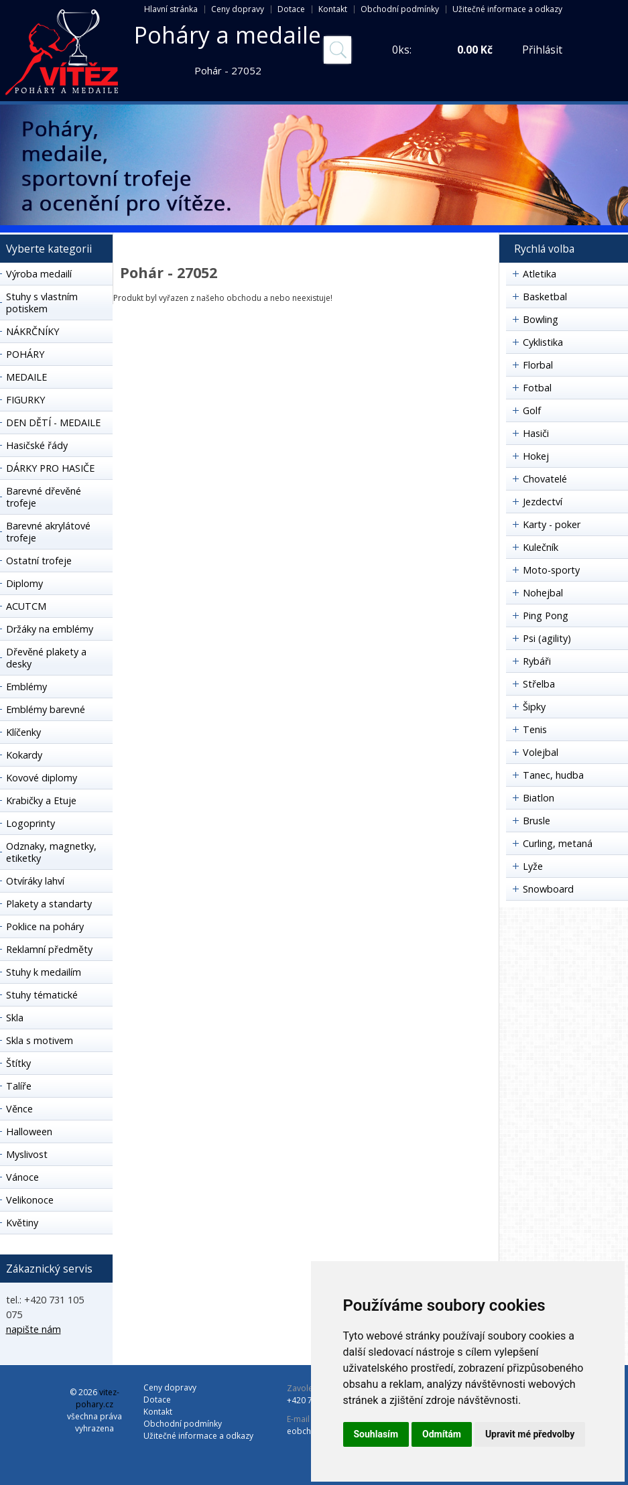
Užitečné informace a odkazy (507, 9)
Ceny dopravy (237, 9)
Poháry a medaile (227, 34)
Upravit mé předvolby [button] (529, 1434)
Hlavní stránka (171, 9)
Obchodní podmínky (400, 9)
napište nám (33, 1329)
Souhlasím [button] (376, 1434)
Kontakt (332, 9)
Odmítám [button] (441, 1434)
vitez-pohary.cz (97, 1398)
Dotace (291, 9)
